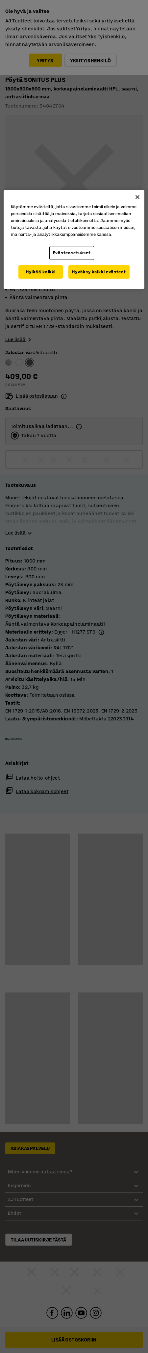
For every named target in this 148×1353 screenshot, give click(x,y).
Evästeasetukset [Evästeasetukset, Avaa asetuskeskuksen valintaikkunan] (72, 253)
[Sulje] (137, 197)
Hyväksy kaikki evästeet (99, 272)
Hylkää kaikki (40, 272)
